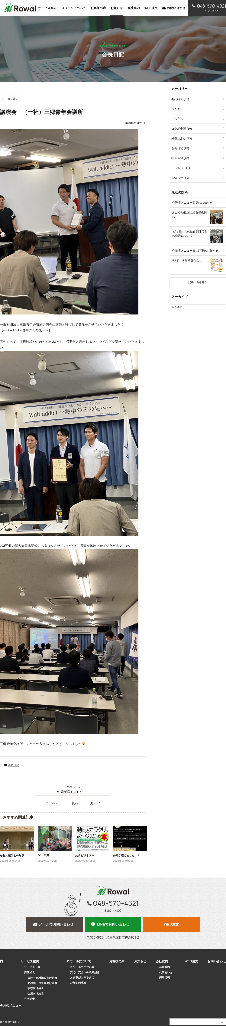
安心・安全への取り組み (85, 972)
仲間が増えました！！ (73, 792)
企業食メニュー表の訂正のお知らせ (195, 250)
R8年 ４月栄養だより (187, 260)
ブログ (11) (182, 167)
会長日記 (13, 765)
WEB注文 (171, 924)
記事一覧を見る (197, 282)
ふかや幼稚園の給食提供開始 (189, 214)
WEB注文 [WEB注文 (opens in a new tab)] (151, 8)
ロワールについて (73, 8)
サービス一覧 (32, 967)
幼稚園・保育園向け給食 (42, 983)
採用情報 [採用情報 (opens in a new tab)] (164, 977)
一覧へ (73, 803)
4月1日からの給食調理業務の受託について (189, 233)
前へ (54, 803)
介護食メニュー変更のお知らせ (192, 202)
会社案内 (134, 8)
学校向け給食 (35, 988)
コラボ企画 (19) (181, 128)
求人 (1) (176, 108)
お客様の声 (98, 8)
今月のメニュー (10, 1005)
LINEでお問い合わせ (113, 924)
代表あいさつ (167, 972)
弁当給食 (29, 998)
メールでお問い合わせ (56, 924)
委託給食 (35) (180, 99)
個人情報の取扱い (10, 1022)
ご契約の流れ (78, 982)
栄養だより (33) (181, 138)
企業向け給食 (35, 993)
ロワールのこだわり (82, 967)
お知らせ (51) (180, 177)
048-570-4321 (116, 903)
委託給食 (29, 972)
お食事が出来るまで (82, 977)
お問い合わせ (176, 8)
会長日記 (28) (180, 148)
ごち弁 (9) (178, 118)
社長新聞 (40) (180, 158)
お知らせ (117, 8)
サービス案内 (47, 8)
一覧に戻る (11, 98)
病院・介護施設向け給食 (42, 977)
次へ (93, 803)
